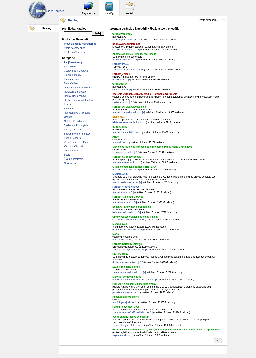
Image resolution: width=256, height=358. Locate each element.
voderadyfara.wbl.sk (123, 39)
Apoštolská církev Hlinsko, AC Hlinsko (134, 54)
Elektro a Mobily (72, 75)
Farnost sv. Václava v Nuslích (129, 106)
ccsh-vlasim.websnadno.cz (126, 219)
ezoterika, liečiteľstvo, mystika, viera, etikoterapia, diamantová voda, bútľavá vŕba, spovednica (166, 329)
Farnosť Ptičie (120, 64)
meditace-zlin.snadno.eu (125, 182)
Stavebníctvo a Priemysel (77, 133)
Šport (67, 154)
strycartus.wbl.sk (121, 335)
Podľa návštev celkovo (76, 52)
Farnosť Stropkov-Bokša (126, 156)
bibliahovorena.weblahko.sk (127, 122)
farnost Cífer (119, 84)
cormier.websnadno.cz (124, 49)
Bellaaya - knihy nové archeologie (131, 206)
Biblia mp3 (118, 116)
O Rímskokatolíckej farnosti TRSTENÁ (134, 166)
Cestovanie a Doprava (76, 70)
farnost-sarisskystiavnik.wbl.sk (128, 249)
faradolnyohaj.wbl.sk (123, 302)
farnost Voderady (122, 34)
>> (217, 340)
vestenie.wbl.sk (120, 102)
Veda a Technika (73, 138)
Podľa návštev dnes (74, 48)
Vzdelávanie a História (76, 142)
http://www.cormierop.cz (126, 44)
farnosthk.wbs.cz (121, 192)
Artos (115, 136)
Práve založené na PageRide (80, 43)
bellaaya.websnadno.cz (124, 212)
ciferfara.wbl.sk (120, 89)
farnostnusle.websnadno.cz (126, 112)
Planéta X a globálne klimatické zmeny (134, 284)
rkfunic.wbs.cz (119, 79)
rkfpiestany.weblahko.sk (125, 262)
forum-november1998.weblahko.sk (130, 312)
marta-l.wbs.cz (120, 239)
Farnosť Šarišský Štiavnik (127, 244)
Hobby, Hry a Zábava (75, 96)
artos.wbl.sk (118, 142)
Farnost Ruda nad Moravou (127, 196)
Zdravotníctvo (71, 150)
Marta (115, 234)
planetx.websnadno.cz (124, 292)
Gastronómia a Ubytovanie (78, 87)
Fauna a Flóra (71, 79)
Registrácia (88, 8)
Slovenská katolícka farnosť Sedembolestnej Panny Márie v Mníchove (152, 146)
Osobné (68, 117)
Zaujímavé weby (73, 62)
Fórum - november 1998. (126, 306)
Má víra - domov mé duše (126, 276)
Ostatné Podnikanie (74, 121)
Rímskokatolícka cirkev (125, 296)
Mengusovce (119, 224)
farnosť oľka (119, 126)
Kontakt (130, 8)
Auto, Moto (70, 66)
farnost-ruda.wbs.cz (122, 202)
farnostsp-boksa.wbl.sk (124, 162)
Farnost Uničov (121, 74)
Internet (68, 104)
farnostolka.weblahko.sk (125, 132)
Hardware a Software (75, 91)
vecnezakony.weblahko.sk (126, 325)
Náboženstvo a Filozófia (77, 112)
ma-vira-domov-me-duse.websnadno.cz (133, 279)
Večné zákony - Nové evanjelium (130, 316)
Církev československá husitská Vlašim (135, 216)
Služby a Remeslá (73, 129)
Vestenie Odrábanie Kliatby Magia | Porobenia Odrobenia (144, 94)
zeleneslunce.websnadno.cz (127, 272)
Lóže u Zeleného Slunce (126, 266)
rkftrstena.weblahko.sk (124, 169)
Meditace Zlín (120, 174)
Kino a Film (70, 108)
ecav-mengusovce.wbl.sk (125, 229)
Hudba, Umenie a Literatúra (78, 100)
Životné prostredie (73, 159)
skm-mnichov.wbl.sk (123, 152)
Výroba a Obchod (73, 146)
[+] (135, 39)
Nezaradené (70, 163)
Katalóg (109, 8)
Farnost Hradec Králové (125, 186)
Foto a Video (71, 83)
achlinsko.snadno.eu (123, 59)
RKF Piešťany (120, 254)
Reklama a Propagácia (76, 125)
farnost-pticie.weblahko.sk (126, 69)
